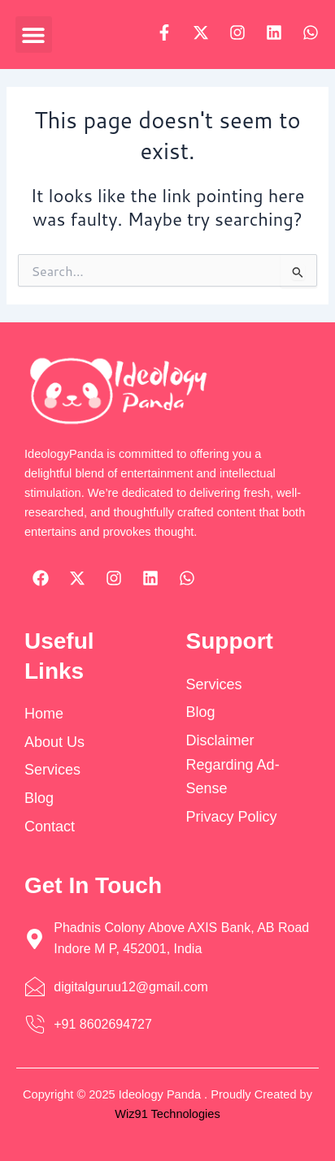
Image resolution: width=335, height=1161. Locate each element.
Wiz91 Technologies (167, 1113)
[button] (33, 34)
